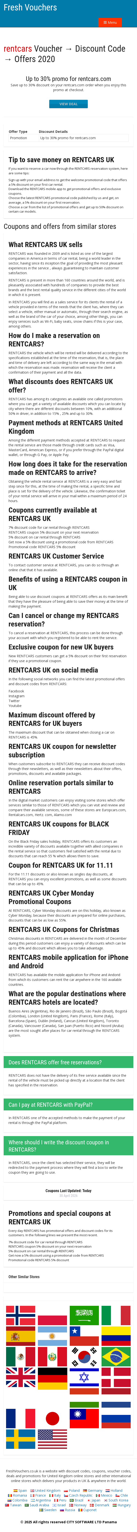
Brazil (76, 1500)
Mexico (104, 1495)
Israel (59, 1505)
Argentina (41, 1500)
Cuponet (87, 1510)
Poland (72, 1490)
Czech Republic (78, 1495)
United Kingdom (45, 1490)
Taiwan (13, 1505)
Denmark (99, 1505)
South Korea (116, 1500)
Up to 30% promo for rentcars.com (68, 78)
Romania (17, 1495)
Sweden (48, 1510)
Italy (55, 1495)
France (38, 1495)
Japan (93, 1500)
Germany (92, 1490)
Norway (77, 1505)
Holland (114, 1490)
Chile (122, 1495)
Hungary (122, 1505)
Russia (67, 1510)
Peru (60, 1500)
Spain (20, 1490)
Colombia (17, 1500)
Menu (110, 22)
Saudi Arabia (37, 1505)
